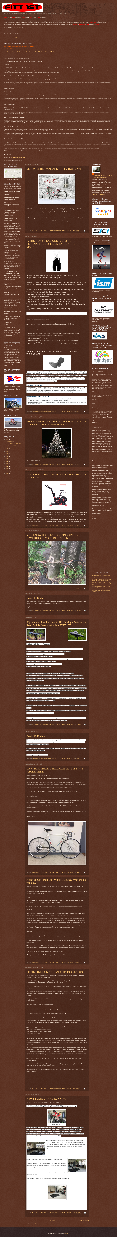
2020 (7, 451)
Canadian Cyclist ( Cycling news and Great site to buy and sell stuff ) (101, 580)
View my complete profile (98, 194)
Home (52, 1220)
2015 (7, 461)
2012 (7, 468)
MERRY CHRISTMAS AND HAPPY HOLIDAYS (54, 168)
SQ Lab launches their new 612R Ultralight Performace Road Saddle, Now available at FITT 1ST (56, 624)
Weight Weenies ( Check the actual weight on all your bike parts (101, 576)
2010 (7, 473)
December (10, 441)
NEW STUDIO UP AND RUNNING (46, 1098)
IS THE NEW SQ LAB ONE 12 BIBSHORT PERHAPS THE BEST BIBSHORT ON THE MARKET (50, 243)
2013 (7, 466)
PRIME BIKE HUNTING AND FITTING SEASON (54, 971)
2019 (7, 453)
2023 (7, 439)
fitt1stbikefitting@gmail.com (15, 37)
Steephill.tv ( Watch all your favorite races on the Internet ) (101, 587)
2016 (7, 458)
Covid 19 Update (35, 597)
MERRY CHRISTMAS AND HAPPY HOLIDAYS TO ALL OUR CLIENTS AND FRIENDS (56, 423)
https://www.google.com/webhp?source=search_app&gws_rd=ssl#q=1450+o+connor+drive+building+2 (29, 51)
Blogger (66, 1233)
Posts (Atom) (35, 1224)
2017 (7, 456)
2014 (7, 463)
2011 (7, 471)
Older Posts (84, 1220)
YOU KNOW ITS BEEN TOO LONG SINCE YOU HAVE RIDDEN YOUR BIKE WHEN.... (54, 536)
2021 (7, 449)
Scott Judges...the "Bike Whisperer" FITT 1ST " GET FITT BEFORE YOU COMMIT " (103, 175)
